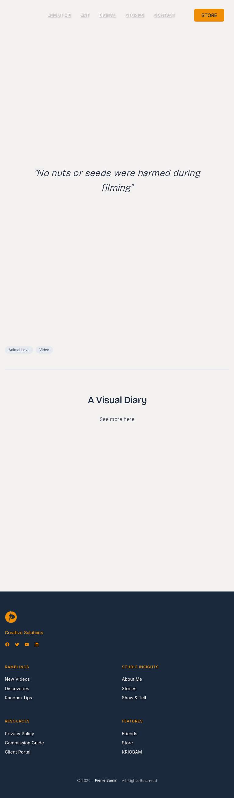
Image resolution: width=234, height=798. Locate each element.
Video (44, 350)
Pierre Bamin (106, 780)
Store (209, 15)
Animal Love (19, 350)
